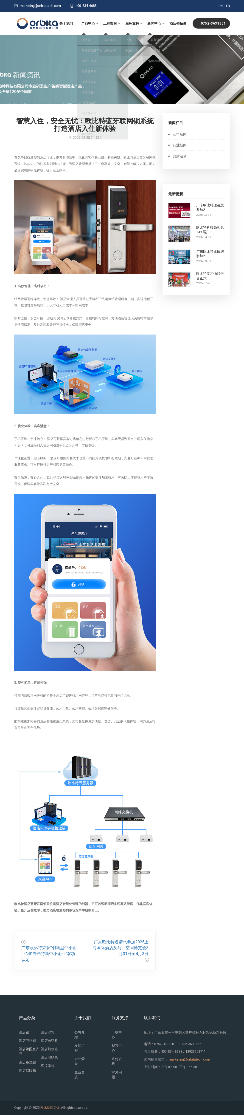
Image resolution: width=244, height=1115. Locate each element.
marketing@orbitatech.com (189, 1059)
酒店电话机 (49, 1040)
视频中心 (117, 1048)
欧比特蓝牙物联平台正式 (210, 276)
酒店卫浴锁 (27, 1040)
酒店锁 (24, 1032)
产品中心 (88, 23)
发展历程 (79, 1048)
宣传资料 (117, 1061)
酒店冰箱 (48, 1032)
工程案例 (110, 23)
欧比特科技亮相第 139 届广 (210, 229)
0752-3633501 (213, 23)
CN (221, 6)
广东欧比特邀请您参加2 (210, 207)
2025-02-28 (79, 137)
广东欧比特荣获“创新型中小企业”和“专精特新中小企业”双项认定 (49, 954)
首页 (47, 23)
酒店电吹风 (49, 1057)
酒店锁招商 (178, 23)
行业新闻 (180, 145)
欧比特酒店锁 (50, 1107)
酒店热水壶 (49, 1049)
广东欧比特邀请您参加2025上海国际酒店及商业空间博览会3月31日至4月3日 (121, 948)
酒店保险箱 (27, 1070)
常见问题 (117, 1075)
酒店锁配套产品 (29, 1051)
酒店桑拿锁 (27, 1062)
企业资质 (79, 1075)
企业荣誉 (79, 1061)
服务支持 (132, 23)
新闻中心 (154, 23)
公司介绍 (79, 1035)
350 (96, 137)
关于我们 (66, 23)
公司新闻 (180, 134)
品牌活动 (180, 156)
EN (228, 6)
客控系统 (48, 1065)
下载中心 (117, 1035)
